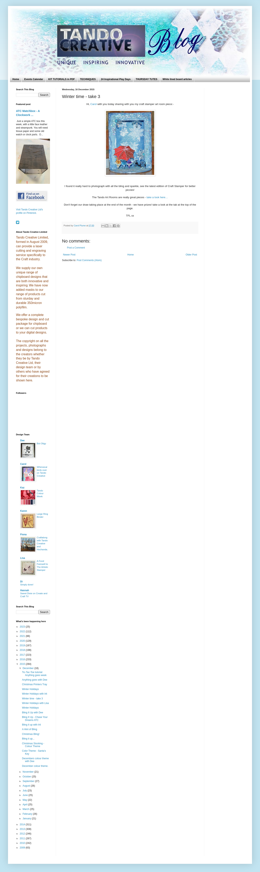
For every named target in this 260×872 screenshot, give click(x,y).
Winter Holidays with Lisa (35, 703)
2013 (23, 829)
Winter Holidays (30, 689)
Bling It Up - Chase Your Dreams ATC (35, 718)
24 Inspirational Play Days (116, 79)
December (28, 668)
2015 (23, 664)
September (29, 781)
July (25, 790)
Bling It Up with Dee (32, 712)
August (27, 785)
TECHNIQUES (88, 79)
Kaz (22, 487)
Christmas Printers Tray (34, 684)
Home (15, 79)
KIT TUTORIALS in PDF (61, 79)
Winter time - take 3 (32, 698)
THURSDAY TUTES (146, 79)
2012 (23, 833)
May (25, 800)
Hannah (24, 590)
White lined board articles (177, 79)
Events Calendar (33, 79)
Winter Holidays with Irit (34, 693)
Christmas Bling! (30, 734)
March (26, 809)
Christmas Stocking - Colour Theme (33, 745)
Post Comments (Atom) (89, 260)
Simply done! (26, 584)
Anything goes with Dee (34, 679)
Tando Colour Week (40, 493)
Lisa (22, 558)
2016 (23, 659)
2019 (23, 645)
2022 (23, 631)
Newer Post (69, 254)
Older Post (191, 254)
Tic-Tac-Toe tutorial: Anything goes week (34, 673)
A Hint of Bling (29, 729)
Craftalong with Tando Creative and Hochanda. (42, 543)
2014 (23, 824)
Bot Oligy (41, 443)
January (27, 818)
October (27, 776)
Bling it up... (28, 738)
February (28, 814)
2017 (23, 654)
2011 (23, 838)
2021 (23, 636)
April (25, 804)
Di (21, 581)
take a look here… (157, 197)
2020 (23, 640)
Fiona (23, 534)
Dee (22, 440)
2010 (23, 843)
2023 (23, 626)
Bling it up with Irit (31, 724)
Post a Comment (76, 247)
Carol (93, 104)
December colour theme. (35, 766)
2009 (23, 847)
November (28, 771)
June (25, 795)
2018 (23, 650)
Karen (23, 511)
